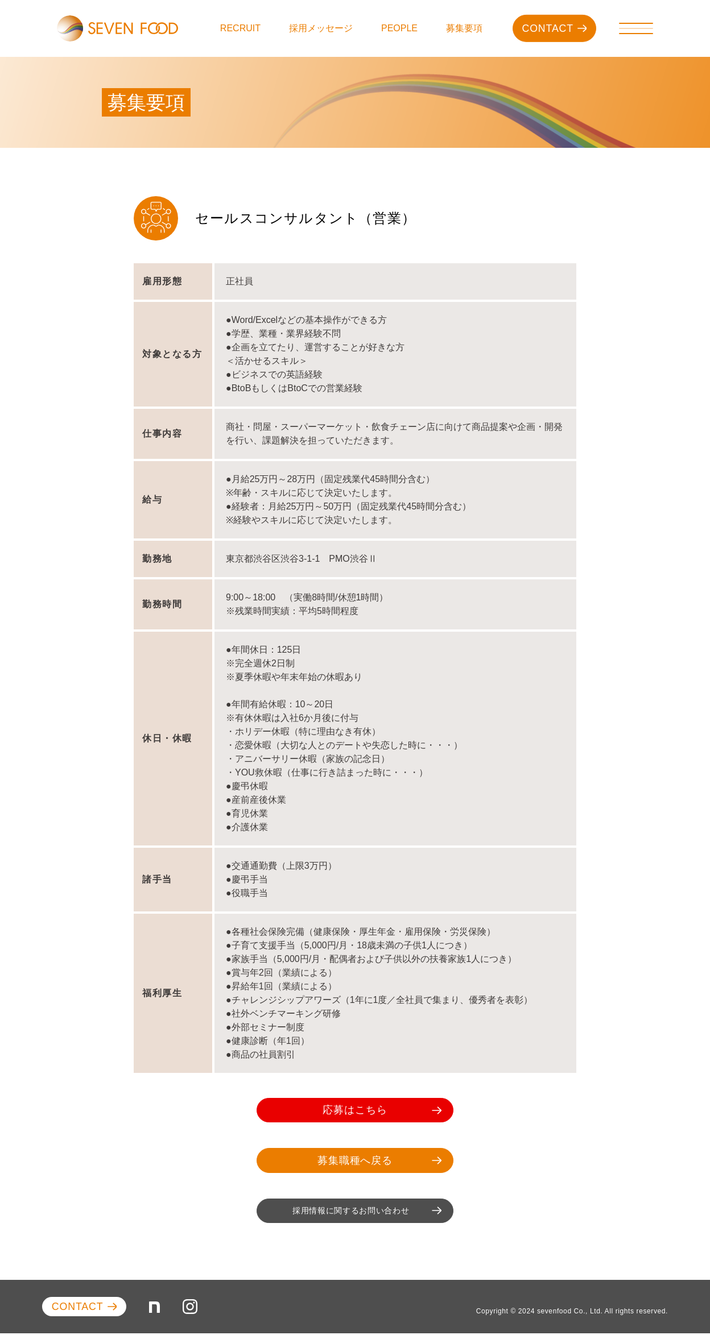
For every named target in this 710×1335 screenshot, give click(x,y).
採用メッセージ (321, 28)
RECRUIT (240, 28)
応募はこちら (374, 1110)
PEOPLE (399, 28)
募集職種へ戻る (371, 1161)
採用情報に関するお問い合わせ (358, 1211)
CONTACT (553, 28)
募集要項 (464, 28)
